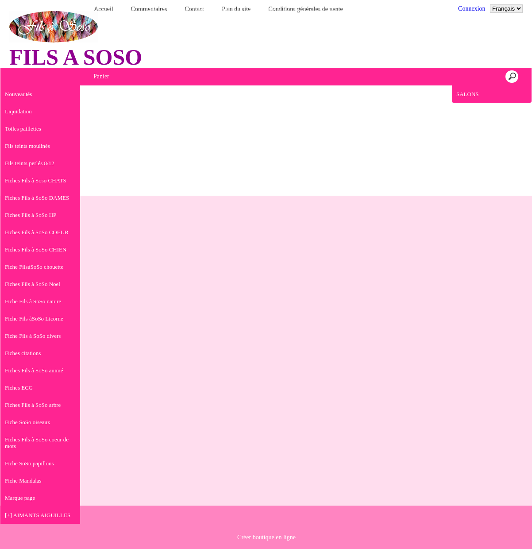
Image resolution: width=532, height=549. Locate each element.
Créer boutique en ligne (266, 537)
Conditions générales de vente (305, 8)
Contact (194, 8)
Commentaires (149, 8)
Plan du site (235, 8)
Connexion (472, 8)
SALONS (467, 94)
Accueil (103, 8)
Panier (101, 76)
